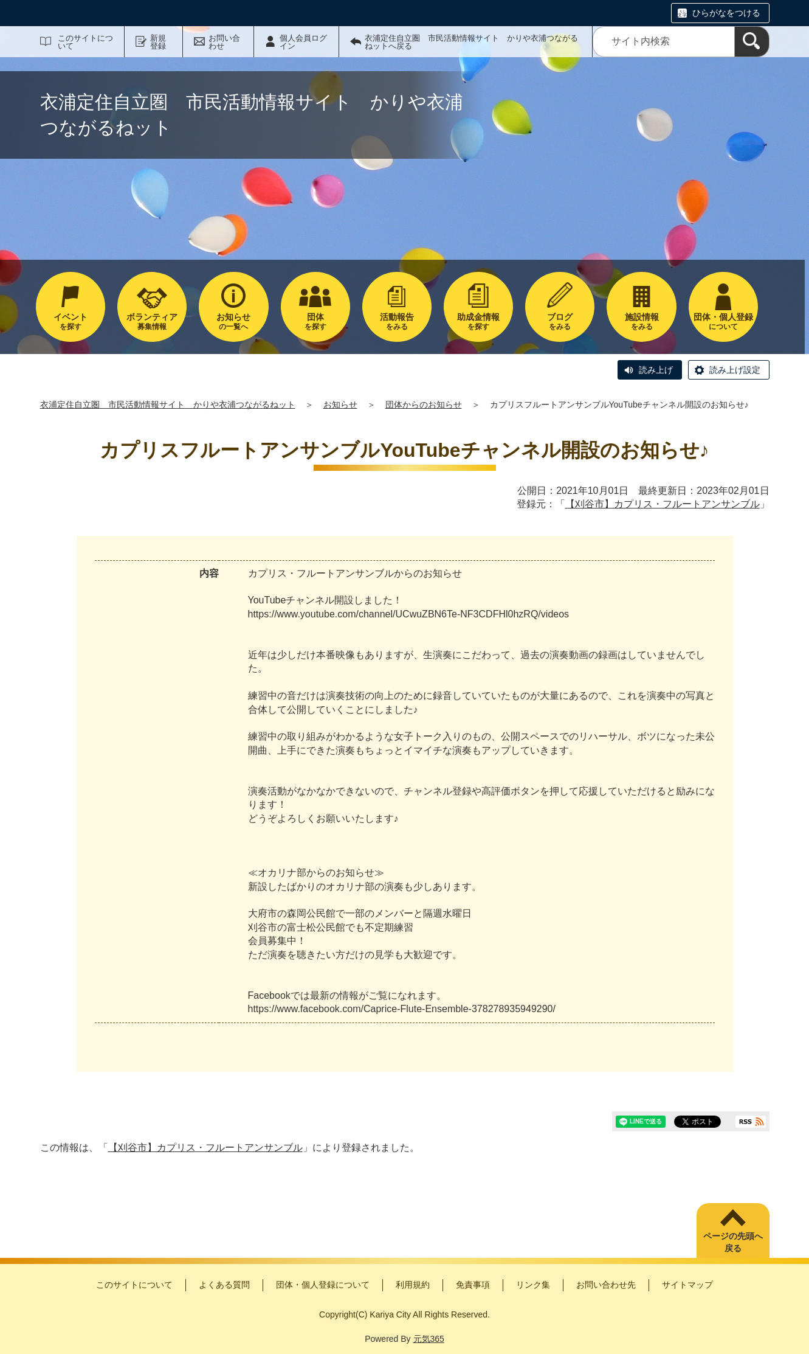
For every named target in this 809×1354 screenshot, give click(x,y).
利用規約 (413, 1285)
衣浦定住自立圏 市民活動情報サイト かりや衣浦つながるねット (167, 404)
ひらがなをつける (726, 13)
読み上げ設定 (734, 370)
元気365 (428, 1339)
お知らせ (340, 404)
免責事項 (473, 1285)
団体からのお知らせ (423, 404)
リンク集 (533, 1285)
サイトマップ (687, 1285)
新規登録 (158, 41)
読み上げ (656, 370)
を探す (70, 321)
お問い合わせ (224, 41)
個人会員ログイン (303, 41)
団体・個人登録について (323, 1285)
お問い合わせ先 (606, 1285)
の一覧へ (233, 321)
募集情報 (152, 321)
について (723, 321)
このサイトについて (85, 41)
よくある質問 (224, 1285)
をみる (396, 321)
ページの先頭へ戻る (733, 1242)
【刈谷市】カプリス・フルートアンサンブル (662, 504)
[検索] (751, 41)
